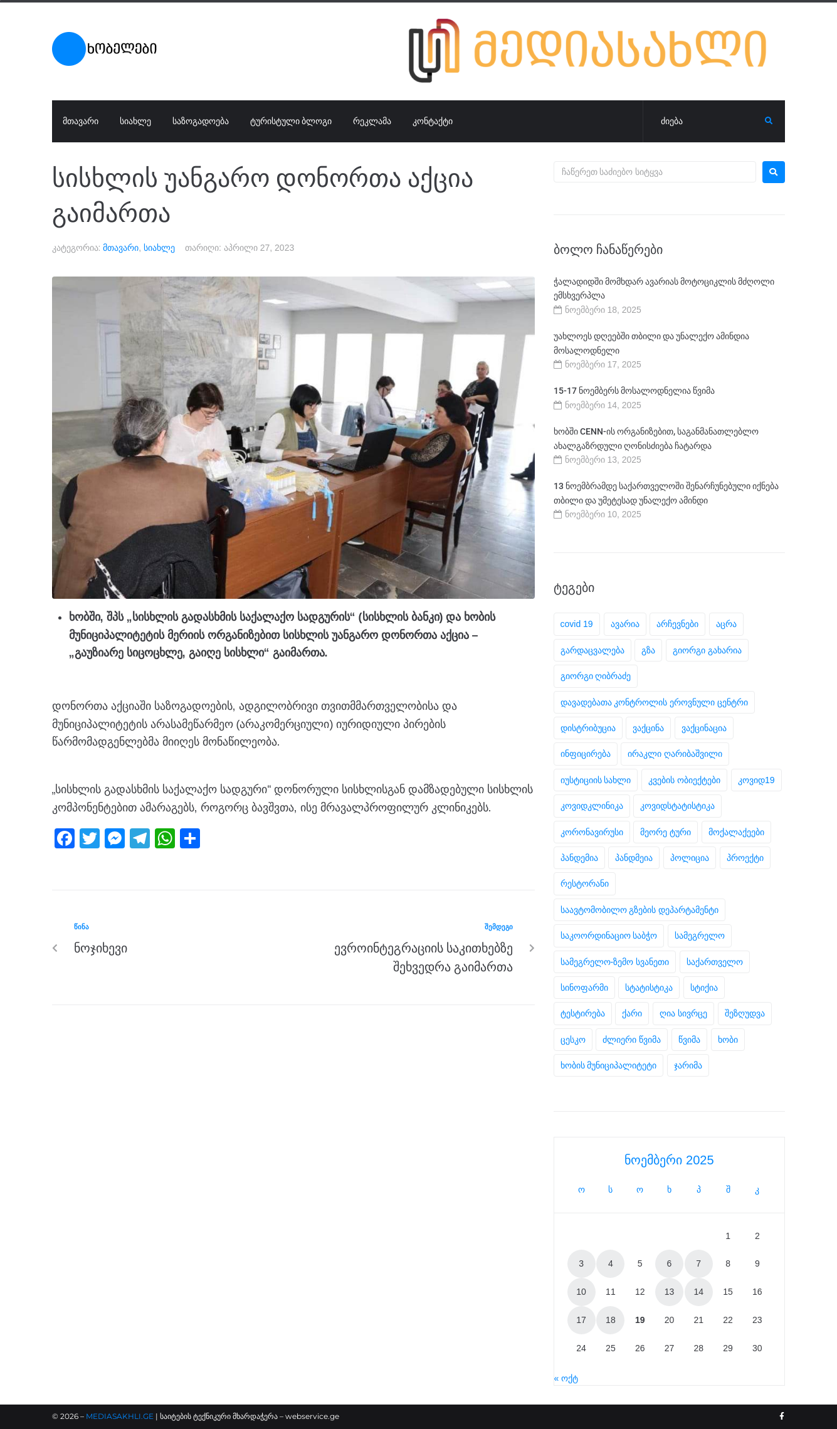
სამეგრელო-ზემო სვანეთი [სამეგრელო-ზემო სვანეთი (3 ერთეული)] (615, 962)
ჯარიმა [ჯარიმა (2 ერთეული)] (688, 1065)
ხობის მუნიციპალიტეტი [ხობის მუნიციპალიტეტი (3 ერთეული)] (609, 1065)
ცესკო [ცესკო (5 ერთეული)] (573, 1040)
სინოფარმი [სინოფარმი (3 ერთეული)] (584, 988)
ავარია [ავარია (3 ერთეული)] (625, 624)
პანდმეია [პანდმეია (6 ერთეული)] (634, 858)
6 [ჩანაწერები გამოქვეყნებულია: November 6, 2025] (669, 1263)
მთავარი (121, 248)
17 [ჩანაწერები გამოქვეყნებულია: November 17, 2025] (581, 1320)
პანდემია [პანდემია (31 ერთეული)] (579, 858)
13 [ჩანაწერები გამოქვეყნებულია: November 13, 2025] (670, 1292)
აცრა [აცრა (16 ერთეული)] (726, 624)
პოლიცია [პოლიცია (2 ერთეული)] (689, 858)
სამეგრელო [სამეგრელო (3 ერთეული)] (700, 936)
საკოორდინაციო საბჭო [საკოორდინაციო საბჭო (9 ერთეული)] (609, 936)
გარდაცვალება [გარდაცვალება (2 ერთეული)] (592, 650)
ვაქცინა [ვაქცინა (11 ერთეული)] (648, 728)
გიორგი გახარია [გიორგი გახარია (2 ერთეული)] (707, 650)
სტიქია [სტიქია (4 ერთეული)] (704, 988)
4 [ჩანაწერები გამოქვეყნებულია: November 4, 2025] (610, 1263)
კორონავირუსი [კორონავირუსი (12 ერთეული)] (592, 832)
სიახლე (159, 248)
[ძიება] (704, 121)
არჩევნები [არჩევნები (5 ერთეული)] (677, 624)
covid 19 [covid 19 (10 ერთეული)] (577, 624)
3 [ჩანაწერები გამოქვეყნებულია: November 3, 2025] (581, 1263)
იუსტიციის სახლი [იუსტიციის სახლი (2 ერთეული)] (596, 780)
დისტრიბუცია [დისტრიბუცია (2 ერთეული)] (588, 728)
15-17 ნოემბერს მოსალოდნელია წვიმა (634, 391)
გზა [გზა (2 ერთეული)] (648, 650)
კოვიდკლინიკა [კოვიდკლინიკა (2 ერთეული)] (592, 806)
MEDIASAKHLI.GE (120, 1416)
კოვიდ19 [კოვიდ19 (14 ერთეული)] (756, 780)
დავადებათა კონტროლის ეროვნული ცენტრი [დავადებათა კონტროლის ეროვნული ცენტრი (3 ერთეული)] (655, 702)
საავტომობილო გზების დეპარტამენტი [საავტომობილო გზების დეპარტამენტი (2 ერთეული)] (640, 910)
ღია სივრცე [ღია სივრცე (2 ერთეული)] (683, 1013)
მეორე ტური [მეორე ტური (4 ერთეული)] (665, 832)
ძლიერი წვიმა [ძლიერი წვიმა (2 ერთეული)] (632, 1040)
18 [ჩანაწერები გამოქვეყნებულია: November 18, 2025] (611, 1320)
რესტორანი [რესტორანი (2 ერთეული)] (585, 883)
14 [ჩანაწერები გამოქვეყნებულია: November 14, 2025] (698, 1292)
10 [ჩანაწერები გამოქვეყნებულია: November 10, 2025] (581, 1292)
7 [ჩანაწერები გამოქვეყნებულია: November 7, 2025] (698, 1263)
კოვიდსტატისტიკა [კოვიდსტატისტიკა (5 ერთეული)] (677, 806)
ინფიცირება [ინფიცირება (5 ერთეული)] (586, 754)
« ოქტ (566, 1378)
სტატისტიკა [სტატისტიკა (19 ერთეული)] (649, 988)
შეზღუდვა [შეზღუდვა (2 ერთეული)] (745, 1013)
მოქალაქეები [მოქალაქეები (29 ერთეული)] (736, 832)
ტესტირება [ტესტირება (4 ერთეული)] (583, 1013)
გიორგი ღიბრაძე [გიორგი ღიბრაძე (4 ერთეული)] (596, 676)
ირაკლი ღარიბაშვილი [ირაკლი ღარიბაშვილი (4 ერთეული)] (675, 754)
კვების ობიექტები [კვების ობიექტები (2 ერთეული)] (684, 780)
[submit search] (769, 121)
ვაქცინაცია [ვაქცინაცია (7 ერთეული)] (704, 728)
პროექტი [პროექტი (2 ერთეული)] (745, 858)
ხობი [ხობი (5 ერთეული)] (728, 1040)
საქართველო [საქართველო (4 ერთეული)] (715, 962)
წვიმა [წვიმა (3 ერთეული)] (689, 1040)
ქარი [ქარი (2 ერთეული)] (632, 1013)
